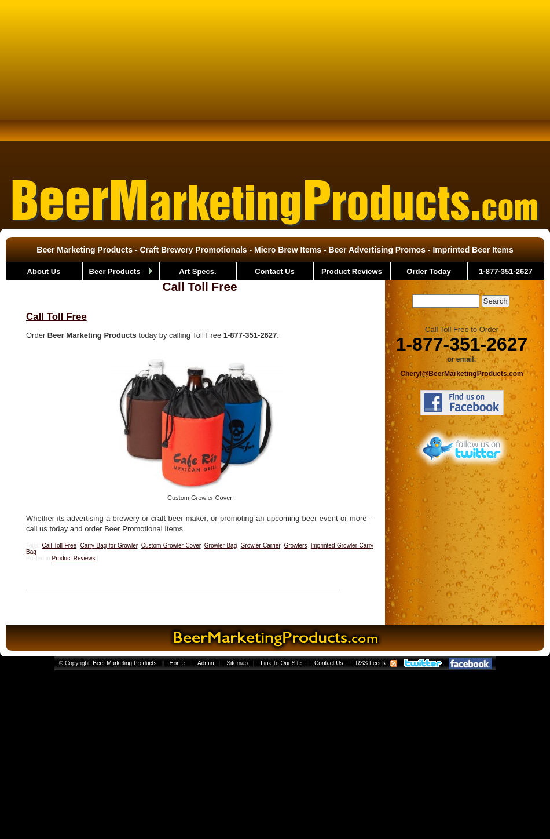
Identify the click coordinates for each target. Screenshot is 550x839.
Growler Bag (220, 545)
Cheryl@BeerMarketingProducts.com (461, 374)
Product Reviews (73, 558)
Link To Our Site (281, 663)
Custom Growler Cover (171, 545)
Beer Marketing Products (124, 663)
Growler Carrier (261, 545)
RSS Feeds (371, 663)
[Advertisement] (275, 84)
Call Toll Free (56, 316)
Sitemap (237, 663)
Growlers (295, 545)
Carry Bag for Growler (109, 545)
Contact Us (328, 663)
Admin (205, 663)
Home (177, 663)
